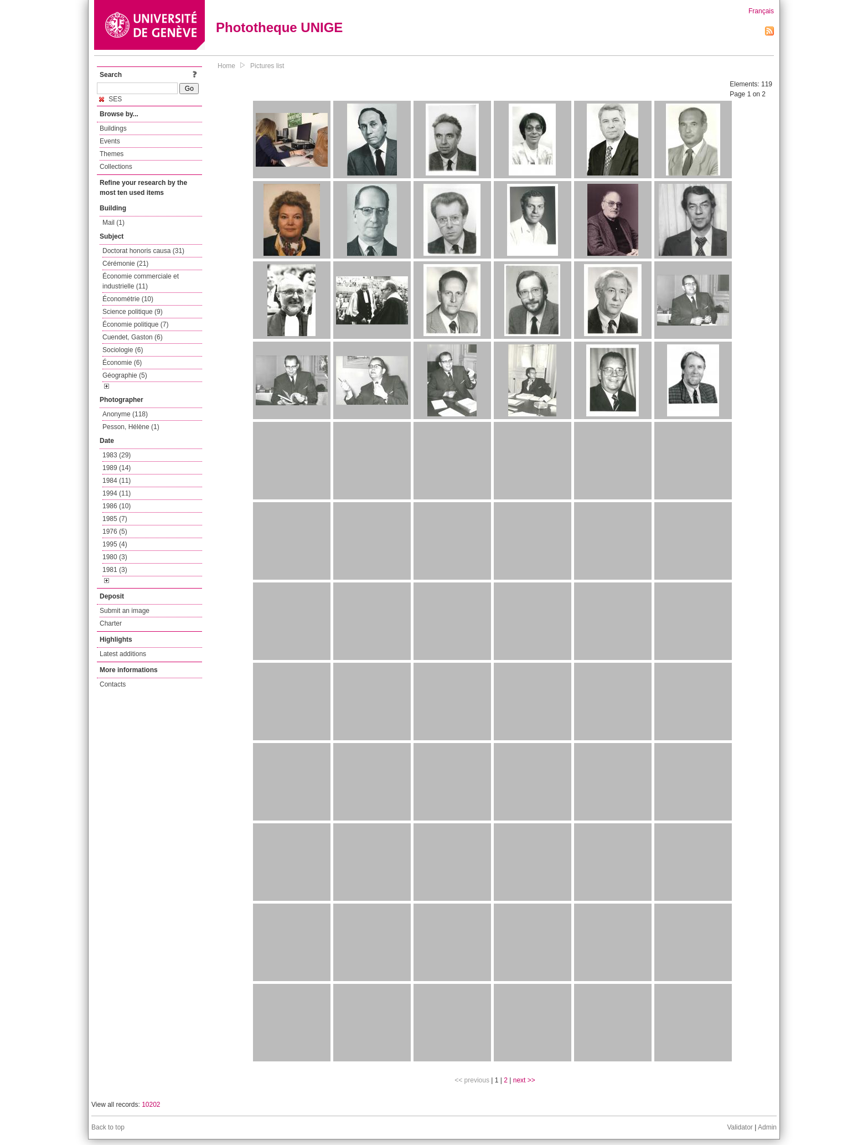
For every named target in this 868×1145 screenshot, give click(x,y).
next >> (524, 1080)
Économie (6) (122, 363)
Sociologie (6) (122, 350)
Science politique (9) (132, 312)
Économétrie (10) (127, 299)
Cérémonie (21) (125, 263)
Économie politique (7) (135, 324)
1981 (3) (114, 570)
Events (110, 141)
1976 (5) (114, 531)
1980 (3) (114, 557)
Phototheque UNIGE (279, 27)
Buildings (113, 128)
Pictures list (267, 66)
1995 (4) (114, 544)
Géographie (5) (124, 375)
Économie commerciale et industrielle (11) (140, 281)
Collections (116, 167)
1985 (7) (114, 519)
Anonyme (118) (125, 414)
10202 (151, 1104)
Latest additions (123, 654)
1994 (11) (116, 493)
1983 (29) (116, 455)
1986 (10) (116, 506)
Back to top (108, 1127)
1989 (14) (116, 468)
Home (226, 66)
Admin (767, 1127)
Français (761, 11)
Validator (739, 1127)
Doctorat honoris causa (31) (143, 251)
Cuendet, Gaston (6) (132, 337)
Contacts (113, 684)
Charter (111, 623)
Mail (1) (113, 222)
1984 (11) (116, 480)
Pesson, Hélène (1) (130, 427)
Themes (111, 154)
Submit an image (124, 611)
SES (110, 99)
